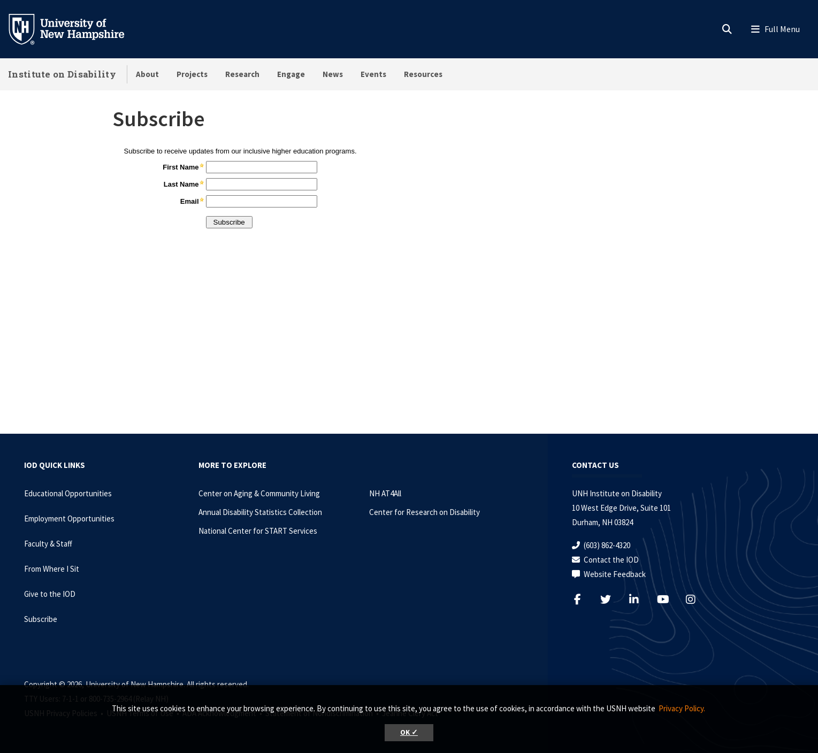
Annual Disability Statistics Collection (260, 512)
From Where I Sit (51, 569)
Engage (291, 74)
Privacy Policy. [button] (682, 708)
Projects (192, 74)
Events (373, 74)
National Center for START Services (257, 531)
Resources (423, 74)
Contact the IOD (611, 560)
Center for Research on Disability (424, 512)
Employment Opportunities (69, 518)
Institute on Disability (62, 74)
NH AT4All (385, 493)
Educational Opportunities (68, 493)
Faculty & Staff (48, 544)
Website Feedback (615, 574)
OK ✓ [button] (409, 732)
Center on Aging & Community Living (259, 493)
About (147, 74)
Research (242, 74)
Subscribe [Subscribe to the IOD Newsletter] (40, 619)
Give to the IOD (49, 594)
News (333, 74)
